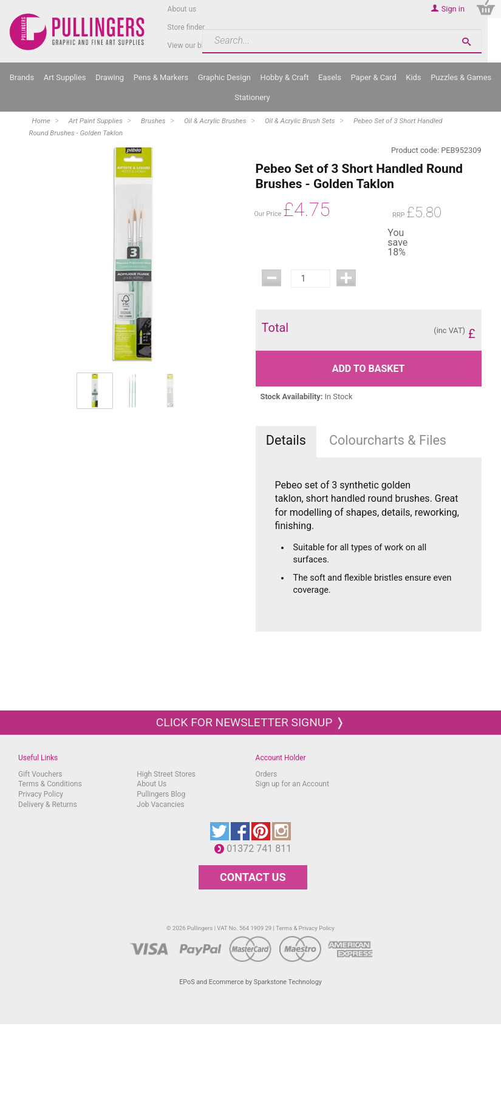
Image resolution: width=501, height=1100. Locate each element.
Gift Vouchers (40, 774)
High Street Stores (166, 774)
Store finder (186, 27)
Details (286, 440)
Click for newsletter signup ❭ (250, 722)
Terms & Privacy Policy (305, 928)
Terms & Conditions (50, 784)
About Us (151, 784)
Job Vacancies (160, 804)
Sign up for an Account (292, 784)
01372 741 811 (262, 848)
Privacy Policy (40, 794)
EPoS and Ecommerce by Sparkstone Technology (250, 982)
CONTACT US (252, 877)
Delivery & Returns (47, 804)
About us (182, 9)
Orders (267, 774)
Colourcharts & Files (387, 440)
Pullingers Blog (161, 794)
